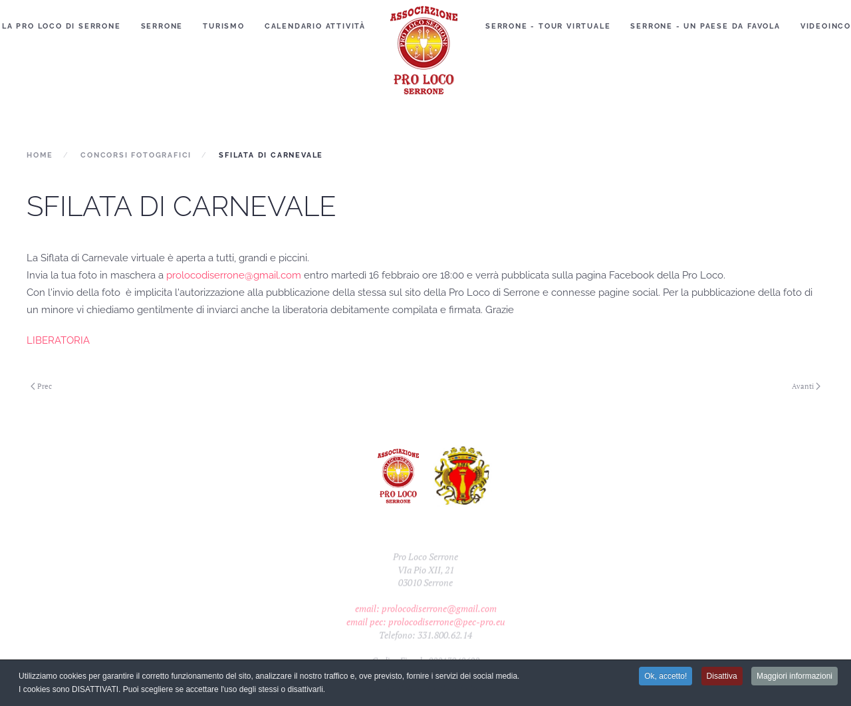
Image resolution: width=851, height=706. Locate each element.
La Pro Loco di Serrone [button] (61, 26)
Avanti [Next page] (806, 386)
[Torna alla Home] (425, 50)
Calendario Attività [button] (315, 26)
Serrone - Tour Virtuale (547, 26)
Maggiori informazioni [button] (794, 676)
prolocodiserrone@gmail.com (233, 275)
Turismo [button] (224, 26)
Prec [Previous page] (41, 386)
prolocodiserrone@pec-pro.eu (446, 630)
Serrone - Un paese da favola (705, 26)
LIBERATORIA (58, 340)
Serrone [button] (162, 26)
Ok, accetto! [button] (665, 676)
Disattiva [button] (722, 676)
